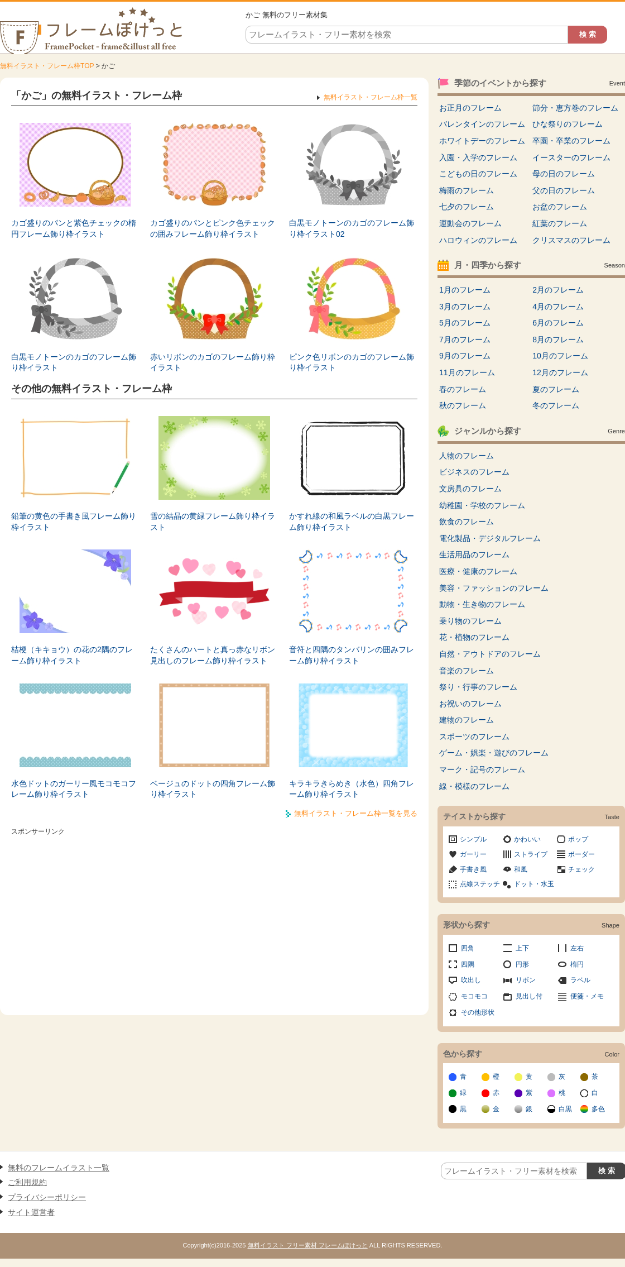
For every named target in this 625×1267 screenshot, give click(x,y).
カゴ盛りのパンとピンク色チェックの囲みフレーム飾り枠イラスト (212, 228)
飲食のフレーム (466, 521)
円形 (522, 964)
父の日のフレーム (563, 190)
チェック (581, 869)
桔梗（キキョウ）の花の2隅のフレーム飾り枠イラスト (72, 655)
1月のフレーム (465, 289)
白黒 (565, 1109)
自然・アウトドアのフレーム (490, 653)
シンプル (473, 839)
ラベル (580, 980)
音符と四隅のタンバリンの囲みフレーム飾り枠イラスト (351, 655)
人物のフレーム (466, 455)
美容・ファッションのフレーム (494, 588)
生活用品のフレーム (474, 554)
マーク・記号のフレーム (482, 769)
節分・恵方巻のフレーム (575, 107)
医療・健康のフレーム (478, 571)
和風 (520, 869)
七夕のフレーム (466, 206)
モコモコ (474, 996)
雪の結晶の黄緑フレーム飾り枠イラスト (212, 521)
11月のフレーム (467, 372)
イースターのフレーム (571, 157)
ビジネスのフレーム (474, 471)
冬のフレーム (555, 405)
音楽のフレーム (466, 670)
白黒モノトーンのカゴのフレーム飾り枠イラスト (73, 362)
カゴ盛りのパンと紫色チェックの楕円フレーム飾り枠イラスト (73, 228)
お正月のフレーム (470, 107)
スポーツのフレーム (474, 736)
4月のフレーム (558, 306)
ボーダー (581, 854)
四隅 (467, 964)
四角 (467, 948)
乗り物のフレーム (470, 620)
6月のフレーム (558, 322)
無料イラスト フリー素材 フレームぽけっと (308, 1245)
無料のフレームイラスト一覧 (58, 1167)
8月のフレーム (558, 339)
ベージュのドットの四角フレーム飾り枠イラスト (212, 789)
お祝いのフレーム (470, 703)
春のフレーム (462, 389)
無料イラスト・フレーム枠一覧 (370, 97)
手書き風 (473, 869)
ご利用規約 (27, 1182)
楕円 (577, 964)
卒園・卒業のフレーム (571, 140)
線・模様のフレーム (474, 786)
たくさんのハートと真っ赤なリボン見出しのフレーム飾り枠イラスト (212, 655)
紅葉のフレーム (559, 223)
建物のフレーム (466, 719)
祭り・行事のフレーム (478, 686)
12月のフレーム (560, 372)
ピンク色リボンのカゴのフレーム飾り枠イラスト (351, 362)
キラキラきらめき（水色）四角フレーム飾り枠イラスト (351, 789)
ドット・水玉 (534, 884)
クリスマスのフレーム (571, 240)
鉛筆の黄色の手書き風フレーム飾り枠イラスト (73, 521)
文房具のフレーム (470, 488)
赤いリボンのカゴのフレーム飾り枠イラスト (212, 362)
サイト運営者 (31, 1212)
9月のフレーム (465, 355)
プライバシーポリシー (47, 1197)
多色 (598, 1109)
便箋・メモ (587, 996)
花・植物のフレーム (474, 637)
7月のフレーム (465, 339)
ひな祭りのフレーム (567, 123)
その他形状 (477, 1012)
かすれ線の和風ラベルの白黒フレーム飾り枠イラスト (351, 521)
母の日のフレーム (563, 173)
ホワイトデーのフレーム (482, 140)
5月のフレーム (465, 322)
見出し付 (529, 996)
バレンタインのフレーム (482, 123)
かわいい (527, 839)
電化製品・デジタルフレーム (490, 538)
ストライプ (530, 854)
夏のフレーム (555, 389)
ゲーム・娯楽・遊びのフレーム (494, 752)
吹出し (471, 980)
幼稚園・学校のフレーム (482, 505)
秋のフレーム (462, 405)
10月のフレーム (560, 355)
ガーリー (473, 854)
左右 (577, 948)
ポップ (578, 839)
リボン (526, 980)
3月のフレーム (465, 306)
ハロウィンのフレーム (478, 240)
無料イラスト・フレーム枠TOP (47, 66)
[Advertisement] (214, 917)
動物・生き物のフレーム (482, 604)
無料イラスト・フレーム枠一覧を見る (355, 813)
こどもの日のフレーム (478, 173)
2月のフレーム (558, 289)
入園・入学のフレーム (478, 157)
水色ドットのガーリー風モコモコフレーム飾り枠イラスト (73, 789)
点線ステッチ (480, 884)
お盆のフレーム (559, 206)
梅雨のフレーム (466, 190)
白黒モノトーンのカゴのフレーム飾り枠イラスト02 (351, 228)
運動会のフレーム (470, 223)
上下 (522, 948)
